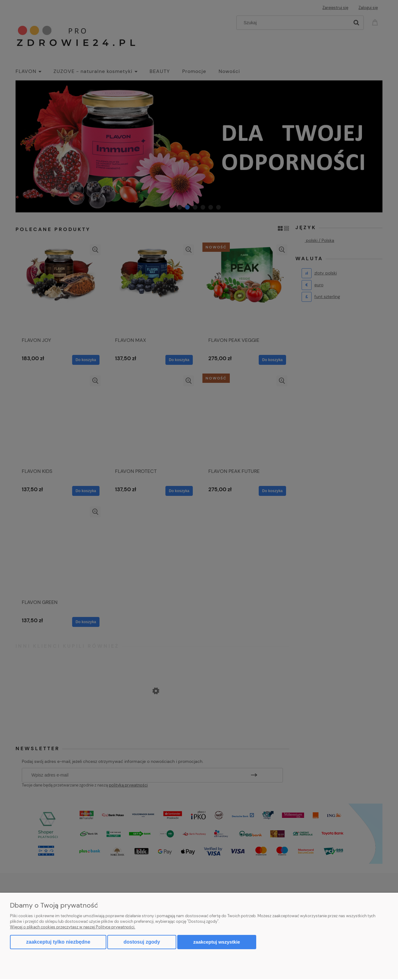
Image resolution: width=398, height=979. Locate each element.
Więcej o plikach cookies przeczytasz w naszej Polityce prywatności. (72, 927)
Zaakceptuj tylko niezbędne (58, 942)
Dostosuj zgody (141, 942)
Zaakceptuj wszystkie (216, 942)
